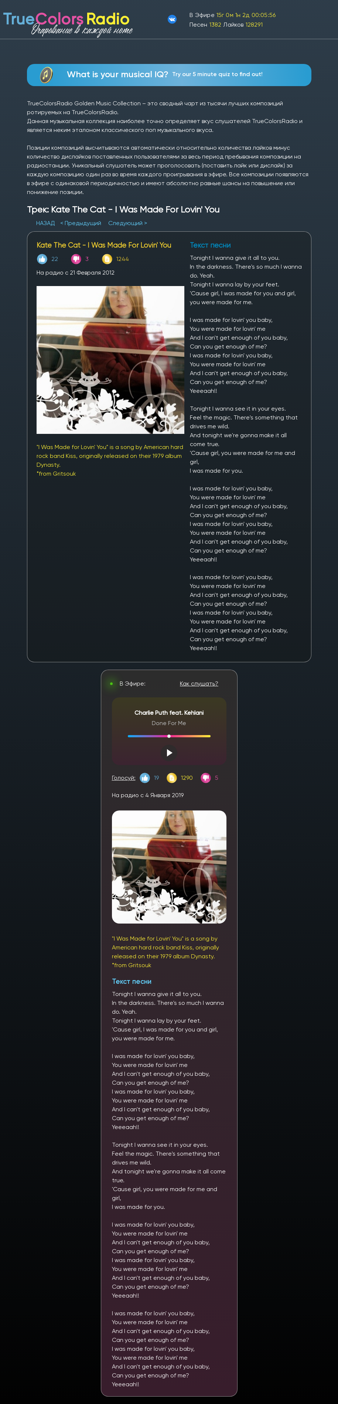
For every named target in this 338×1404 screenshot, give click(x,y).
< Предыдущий (80, 223)
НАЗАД (46, 223)
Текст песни (131, 981)
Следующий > (127, 223)
